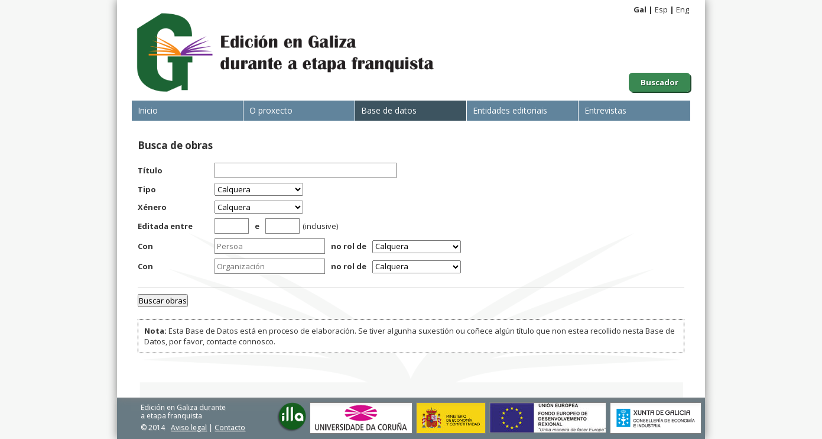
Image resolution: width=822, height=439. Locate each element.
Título (150, 170)
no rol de (348, 246)
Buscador (659, 82)
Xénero (152, 207)
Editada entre (165, 226)
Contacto (230, 427)
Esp (661, 9)
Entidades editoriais (510, 110)
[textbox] (270, 246)
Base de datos (389, 110)
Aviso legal (189, 427)
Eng (682, 9)
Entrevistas (605, 110)
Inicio (148, 110)
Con (145, 246)
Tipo (147, 189)
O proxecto (271, 110)
